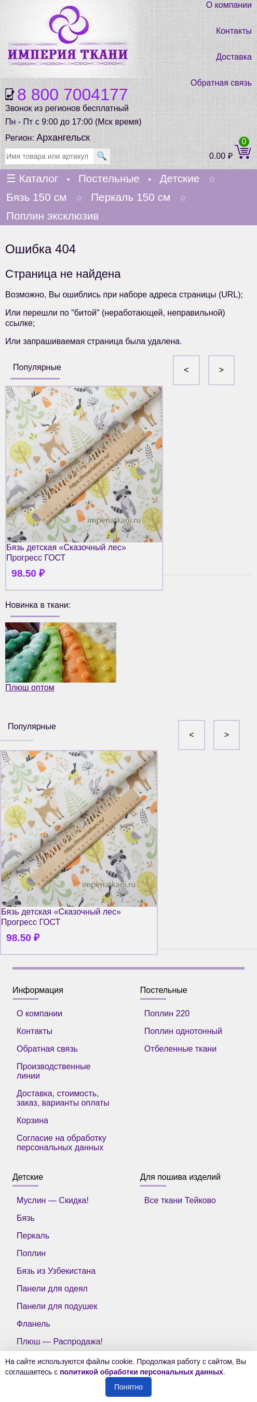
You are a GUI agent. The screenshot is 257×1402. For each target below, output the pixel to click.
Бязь (26, 1218)
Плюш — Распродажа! (60, 1341)
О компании (229, 5)
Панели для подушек (57, 1306)
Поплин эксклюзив (52, 216)
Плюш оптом (60, 657)
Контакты (234, 30)
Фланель (33, 1323)
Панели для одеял (52, 1288)
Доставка (234, 56)
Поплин (31, 1253)
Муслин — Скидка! (53, 1200)
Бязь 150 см (36, 197)
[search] (49, 156)
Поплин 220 (167, 1013)
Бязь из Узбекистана (56, 1271)
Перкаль (33, 1235)
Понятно (128, 1387)
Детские (179, 178)
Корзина (32, 1120)
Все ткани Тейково (180, 1200)
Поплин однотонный (183, 1031)
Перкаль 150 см (130, 197)
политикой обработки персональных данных (141, 1372)
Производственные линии (53, 1071)
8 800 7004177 (72, 94)
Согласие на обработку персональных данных (61, 1143)
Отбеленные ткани (180, 1048)
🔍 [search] (102, 156)
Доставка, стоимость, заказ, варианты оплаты (63, 1098)
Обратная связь (221, 82)
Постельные (109, 178)
